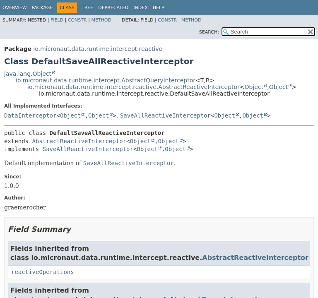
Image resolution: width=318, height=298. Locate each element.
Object (254, 87)
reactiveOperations (42, 272)
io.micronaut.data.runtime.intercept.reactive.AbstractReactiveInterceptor (133, 87)
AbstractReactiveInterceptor (79, 141)
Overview (14, 7)
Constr (77, 20)
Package (42, 7)
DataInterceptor (30, 115)
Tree (87, 7)
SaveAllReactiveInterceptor (165, 115)
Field (57, 20)
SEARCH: (209, 32)
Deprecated (113, 7)
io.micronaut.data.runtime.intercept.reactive (97, 49)
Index (140, 7)
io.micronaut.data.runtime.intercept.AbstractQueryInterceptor (105, 80)
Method (101, 20)
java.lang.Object (27, 73)
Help (158, 7)
